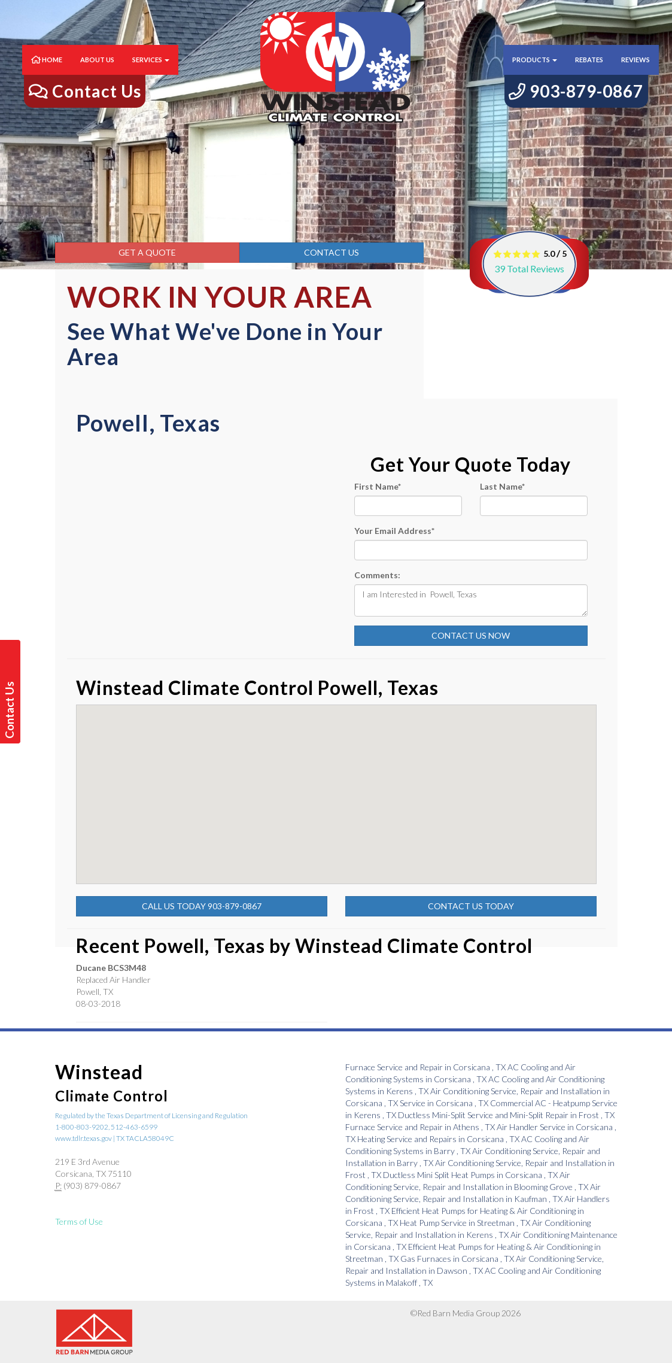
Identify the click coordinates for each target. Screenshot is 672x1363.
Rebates (589, 71)
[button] (405, 783)
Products (534, 71)
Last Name (502, 486)
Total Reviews (529, 268)
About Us (97, 71)
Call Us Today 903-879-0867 (201, 906)
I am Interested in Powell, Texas (471, 600)
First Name (377, 486)
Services (150, 71)
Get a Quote (147, 252)
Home (46, 71)
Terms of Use (79, 1221)
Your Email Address (394, 531)
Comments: (377, 575)
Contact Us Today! (11, 710)
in (426, 1067)
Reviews (635, 71)
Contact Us (331, 252)
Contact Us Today (471, 906)
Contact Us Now (470, 635)
